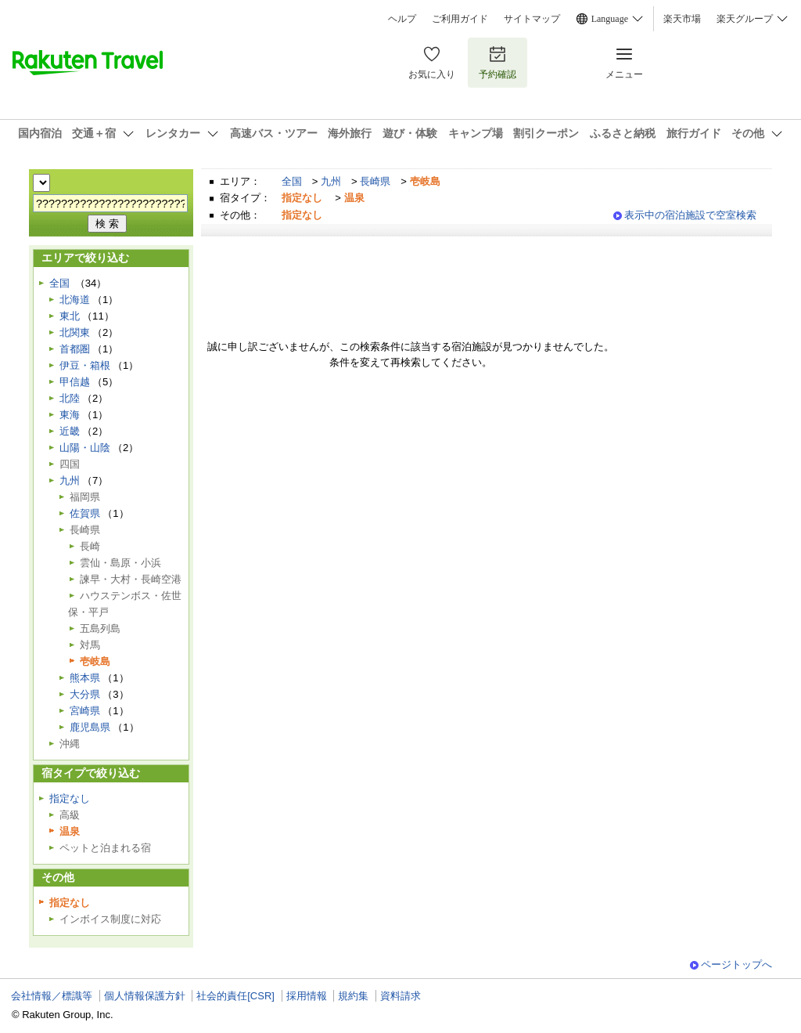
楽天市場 (682, 18)
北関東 (74, 332)
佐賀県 (85, 513)
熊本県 (85, 678)
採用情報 (306, 996)
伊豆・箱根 (84, 365)
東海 (69, 415)
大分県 (85, 694)
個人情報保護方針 (144, 996)
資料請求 (400, 996)
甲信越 (74, 382)
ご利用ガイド (460, 18)
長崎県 (375, 181)
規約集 (353, 996)
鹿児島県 (90, 727)
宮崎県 (85, 711)
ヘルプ (402, 18)
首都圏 (74, 349)
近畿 (69, 431)
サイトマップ (532, 18)
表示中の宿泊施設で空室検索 (690, 215)
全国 (292, 181)
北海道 (74, 299)
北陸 (69, 398)
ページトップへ (736, 964)
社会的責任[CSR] (235, 996)
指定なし (69, 798)
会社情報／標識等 (51, 996)
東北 (69, 316)
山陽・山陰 (84, 447)
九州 (331, 181)
